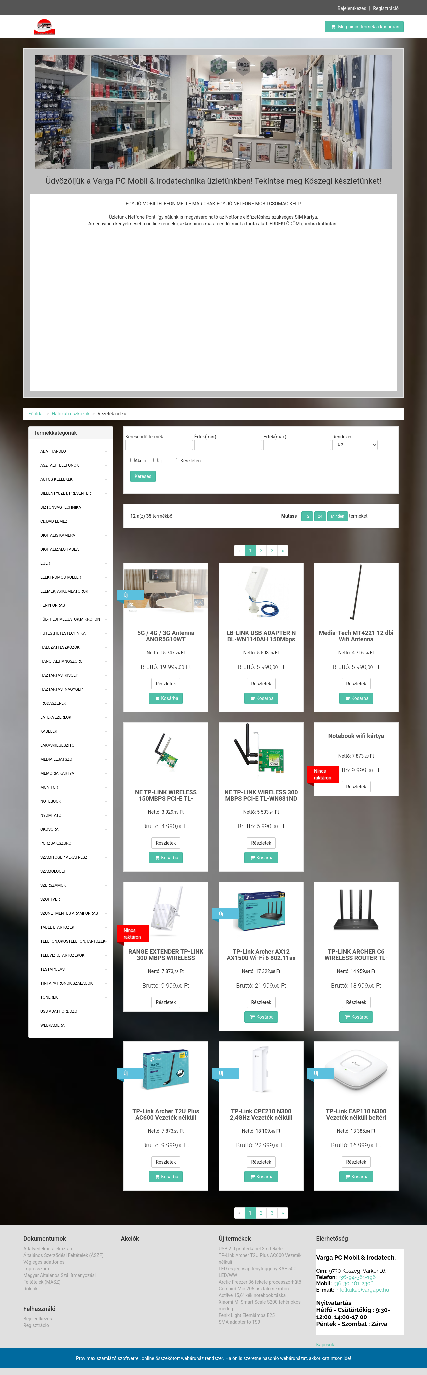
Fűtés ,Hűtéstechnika (63, 633)
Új (157, 460)
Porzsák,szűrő (55, 843)
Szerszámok (53, 885)
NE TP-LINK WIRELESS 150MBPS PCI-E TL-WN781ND (166, 799)
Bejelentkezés (352, 8)
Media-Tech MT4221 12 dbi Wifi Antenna (356, 636)
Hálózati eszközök (70, 413)
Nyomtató (50, 815)
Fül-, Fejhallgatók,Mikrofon (70, 619)
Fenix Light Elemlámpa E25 (247, 1315)
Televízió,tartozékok (62, 955)
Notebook (50, 801)
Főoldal (36, 413)
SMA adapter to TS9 (239, 1322)
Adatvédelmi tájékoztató (48, 1248)
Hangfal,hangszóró (61, 661)
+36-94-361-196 (357, 1277)
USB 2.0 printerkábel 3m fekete (251, 1248)
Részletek (166, 683)
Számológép (53, 871)
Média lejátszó (56, 759)
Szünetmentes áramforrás (69, 913)
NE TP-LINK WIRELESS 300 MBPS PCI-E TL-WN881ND (261, 795)
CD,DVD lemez (53, 521)
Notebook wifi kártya (356, 735)
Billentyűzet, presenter (65, 493)
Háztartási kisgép (59, 675)
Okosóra (49, 829)
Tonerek (49, 997)
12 (307, 516)
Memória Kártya (57, 773)
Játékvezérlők (55, 717)
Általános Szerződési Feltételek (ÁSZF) (63, 1255)
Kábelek (48, 731)
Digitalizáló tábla (59, 549)
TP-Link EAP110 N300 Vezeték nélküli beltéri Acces (356, 1118)
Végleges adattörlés (44, 1262)
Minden (337, 516)
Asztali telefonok (59, 465)
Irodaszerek (53, 703)
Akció (138, 460)
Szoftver (50, 899)
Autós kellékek (56, 479)
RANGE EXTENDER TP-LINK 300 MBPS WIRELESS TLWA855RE (165, 958)
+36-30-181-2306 (353, 1283)
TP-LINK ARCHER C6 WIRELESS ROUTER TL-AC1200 (356, 958)
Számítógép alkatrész (63, 857)
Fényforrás (52, 605)
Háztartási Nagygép (61, 689)
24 (320, 516)
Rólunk (30, 1288)
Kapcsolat (326, 1344)
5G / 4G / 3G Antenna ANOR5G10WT (165, 636)
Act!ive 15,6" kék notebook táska (252, 1295)
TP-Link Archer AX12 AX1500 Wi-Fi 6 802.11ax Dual (261, 958)
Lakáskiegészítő (57, 745)
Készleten (188, 460)
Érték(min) (205, 436)
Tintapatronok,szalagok (66, 983)
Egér (45, 563)
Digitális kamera (57, 535)
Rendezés (342, 436)
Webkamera (52, 1025)
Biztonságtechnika (60, 507)
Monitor (49, 787)
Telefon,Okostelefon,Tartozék (72, 941)
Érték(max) (274, 436)
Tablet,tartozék (57, 927)
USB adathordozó (58, 1011)
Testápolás (52, 969)
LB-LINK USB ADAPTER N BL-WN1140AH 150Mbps (261, 636)
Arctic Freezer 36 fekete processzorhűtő (260, 1282)
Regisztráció (386, 8)
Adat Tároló (53, 451)
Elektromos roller (60, 577)
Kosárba (166, 698)
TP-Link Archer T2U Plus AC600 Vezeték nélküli (165, 1114)
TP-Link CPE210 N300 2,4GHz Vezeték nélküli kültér (261, 1118)
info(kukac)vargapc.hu (362, 1290)
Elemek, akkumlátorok (64, 591)
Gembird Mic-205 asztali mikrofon (254, 1288)
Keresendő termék (144, 436)
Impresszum (36, 1268)
